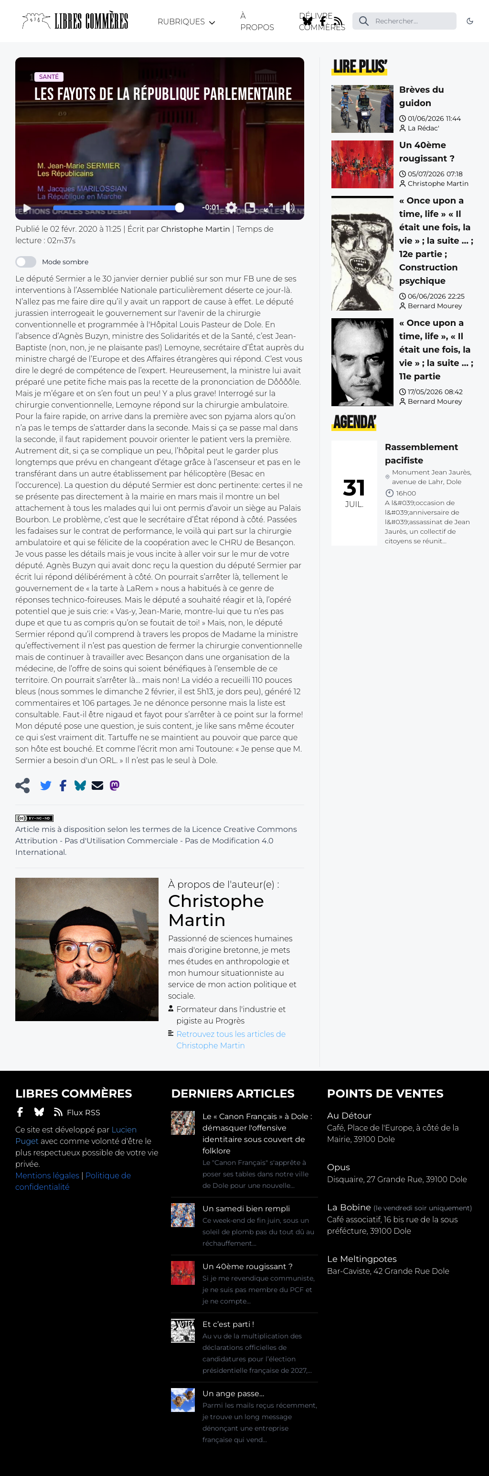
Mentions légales (47, 1175)
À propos (257, 21)
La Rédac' (423, 128)
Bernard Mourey (435, 306)
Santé (49, 76)
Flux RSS (76, 1112)
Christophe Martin (438, 183)
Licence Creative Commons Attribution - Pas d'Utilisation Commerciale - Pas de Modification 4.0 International (156, 841)
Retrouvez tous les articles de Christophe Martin (231, 1040)
